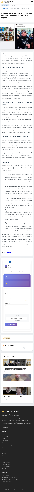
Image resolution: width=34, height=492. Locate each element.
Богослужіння (5, 436)
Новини (3, 434)
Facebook (6, 347)
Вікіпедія (9, 252)
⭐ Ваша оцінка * (8, 298)
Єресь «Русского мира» (7, 468)
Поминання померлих (6, 464)
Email (27, 347)
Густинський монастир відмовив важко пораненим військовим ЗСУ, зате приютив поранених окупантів (15, 369)
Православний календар (7, 445)
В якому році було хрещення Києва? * (12, 315)
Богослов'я (4, 455)
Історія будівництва (6, 481)
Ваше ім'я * (6, 293)
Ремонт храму (5, 442)
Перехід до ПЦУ (5, 475)
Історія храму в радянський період (9, 477)
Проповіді (4, 438)
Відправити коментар (11, 324)
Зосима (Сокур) (7, 338)
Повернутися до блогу (5, 9)
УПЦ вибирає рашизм (8, 382)
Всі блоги (4, 453)
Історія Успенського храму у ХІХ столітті (10, 479)
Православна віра (6, 462)
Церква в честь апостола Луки (8, 483)
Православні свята (6, 460)
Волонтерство (5, 440)
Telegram (13, 347)
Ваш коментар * (7, 303)
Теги (3, 447)
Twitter (20, 347)
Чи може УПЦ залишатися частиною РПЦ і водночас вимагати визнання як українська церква (15, 397)
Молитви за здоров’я (6, 466)
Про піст (4, 457)
